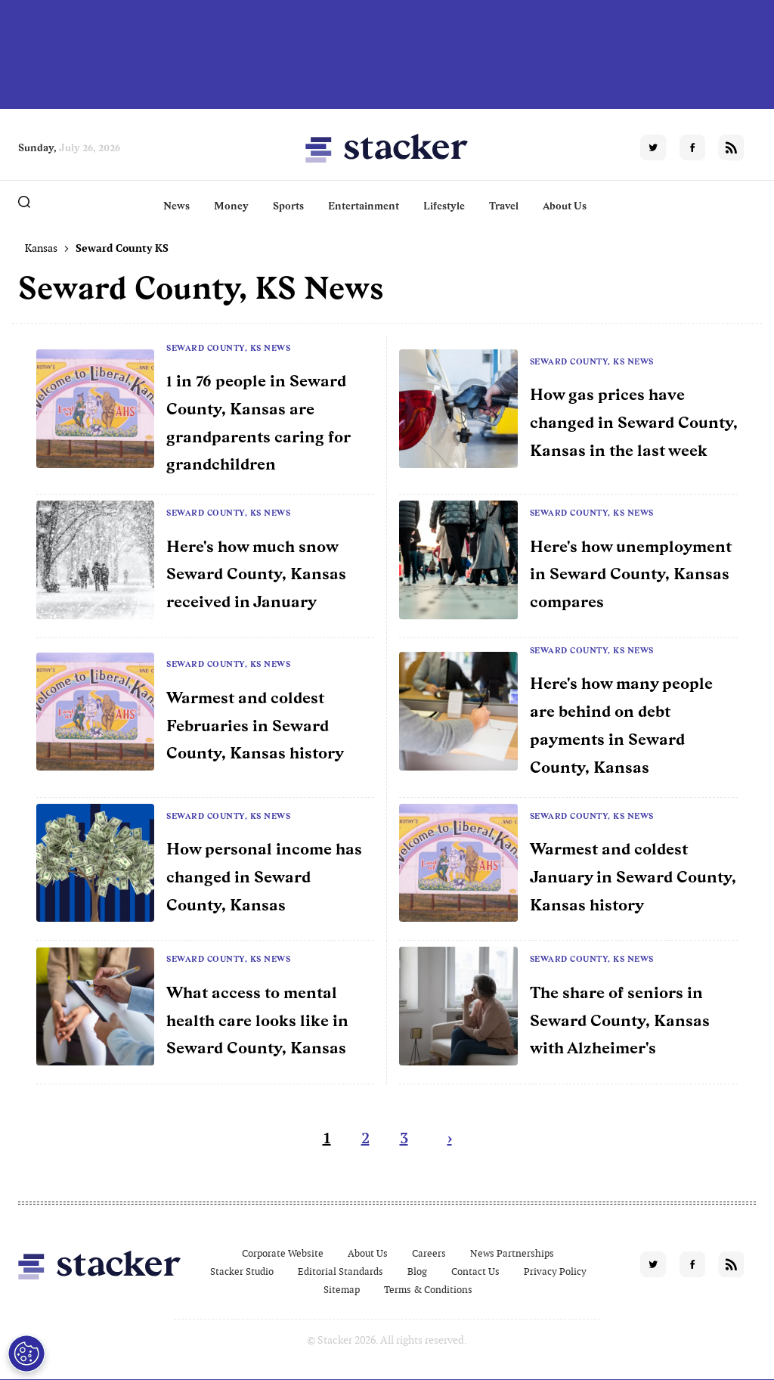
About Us (565, 206)
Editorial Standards (340, 1271)
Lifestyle (444, 206)
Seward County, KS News (228, 347)
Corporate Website (283, 1253)
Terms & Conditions (428, 1289)
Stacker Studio (242, 1271)
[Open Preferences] (26, 1353)
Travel (504, 206)
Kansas (41, 248)
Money (231, 206)
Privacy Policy (555, 1271)
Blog (417, 1271)
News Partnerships (512, 1253)
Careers (429, 1253)
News (176, 206)
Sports (288, 206)
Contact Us (475, 1271)
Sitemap (342, 1289)
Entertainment (363, 206)
